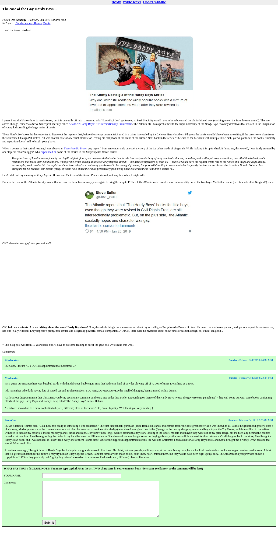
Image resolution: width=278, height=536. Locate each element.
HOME (116, 2)
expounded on (48, 152)
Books (47, 23)
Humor (37, 23)
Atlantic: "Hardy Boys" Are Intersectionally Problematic (100, 124)
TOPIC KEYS (132, 2)
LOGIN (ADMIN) (154, 2)
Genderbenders (24, 23)
